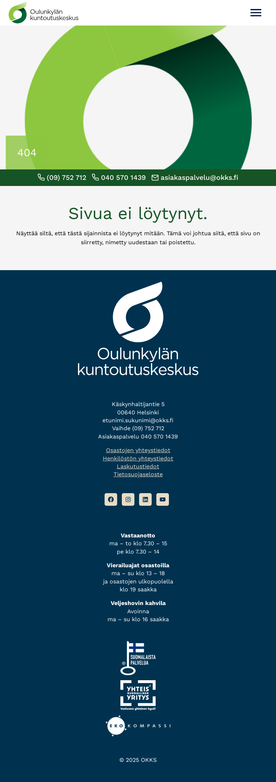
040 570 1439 (119, 177)
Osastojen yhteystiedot (138, 450)
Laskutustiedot (138, 466)
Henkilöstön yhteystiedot (138, 458)
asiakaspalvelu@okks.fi (195, 177)
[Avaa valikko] (255, 13)
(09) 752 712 (62, 177)
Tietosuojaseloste (138, 474)
